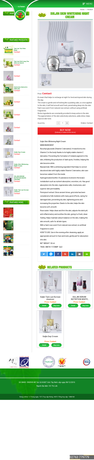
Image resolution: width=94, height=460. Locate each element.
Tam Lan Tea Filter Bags (20, 49)
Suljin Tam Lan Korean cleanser (21, 190)
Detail (44, 305)
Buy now (56, 305)
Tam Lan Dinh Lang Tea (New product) (21, 62)
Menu (89, 4)
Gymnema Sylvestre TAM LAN (20, 87)
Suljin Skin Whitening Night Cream (21, 165)
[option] (45, 80)
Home (82, 9)
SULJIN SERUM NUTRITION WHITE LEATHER (20, 177)
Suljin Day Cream (19, 152)
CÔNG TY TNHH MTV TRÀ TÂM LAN (14, 375)
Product (90, 9)
